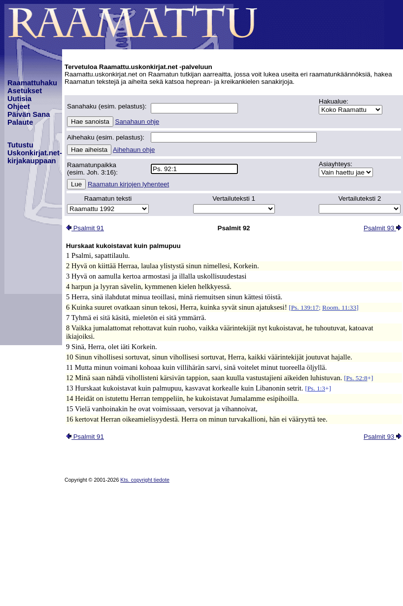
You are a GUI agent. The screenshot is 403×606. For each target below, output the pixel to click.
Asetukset (24, 91)
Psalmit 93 (383, 228)
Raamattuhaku (32, 83)
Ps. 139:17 (305, 307)
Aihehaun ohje (134, 149)
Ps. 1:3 (316, 388)
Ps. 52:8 (357, 378)
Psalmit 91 (85, 228)
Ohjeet (18, 106)
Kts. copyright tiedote (144, 480)
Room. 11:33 (339, 307)
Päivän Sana (28, 114)
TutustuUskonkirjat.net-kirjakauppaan (34, 153)
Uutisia (19, 99)
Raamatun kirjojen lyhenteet (128, 184)
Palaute (20, 122)
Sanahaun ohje (137, 121)
